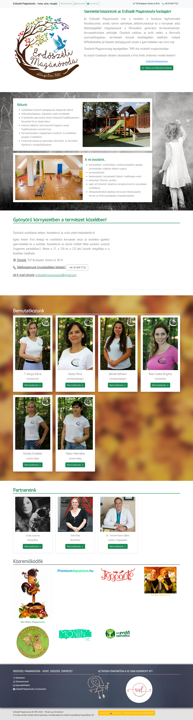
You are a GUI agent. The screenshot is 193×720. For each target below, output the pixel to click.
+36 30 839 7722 (170, 3)
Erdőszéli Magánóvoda (157, 61)
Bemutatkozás (32, 385)
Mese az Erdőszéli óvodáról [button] (157, 67)
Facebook (92, 3)
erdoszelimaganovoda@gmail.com (56, 275)
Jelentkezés (66, 3)
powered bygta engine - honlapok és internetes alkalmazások (126, 713)
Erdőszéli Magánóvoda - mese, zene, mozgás (35, 3)
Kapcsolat (79, 3)
